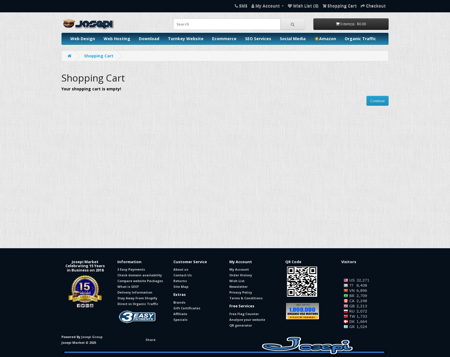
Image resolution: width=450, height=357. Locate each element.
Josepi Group (91, 337)
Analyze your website (247, 319)
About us (180, 269)
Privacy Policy (240, 292)
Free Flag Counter (244, 314)
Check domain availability (139, 275)
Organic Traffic (360, 38)
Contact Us (182, 275)
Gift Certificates (186, 308)
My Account (239, 269)
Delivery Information (134, 292)
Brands (179, 302)
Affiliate (180, 314)
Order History (240, 275)
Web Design (82, 38)
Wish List (237, 281)
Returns (180, 281)
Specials (180, 319)
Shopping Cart (98, 56)
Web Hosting (117, 38)
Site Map (180, 286)
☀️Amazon (325, 38)
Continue (377, 100)
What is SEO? (128, 286)
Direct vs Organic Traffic (137, 304)
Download (149, 38)
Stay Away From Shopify (137, 298)
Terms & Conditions (246, 298)
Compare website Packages (140, 281)
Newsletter (238, 286)
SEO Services (258, 38)
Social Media (293, 38)
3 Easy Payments (131, 269)
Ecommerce (224, 38)
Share (151, 339)
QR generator (240, 325)
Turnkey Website (185, 38)
